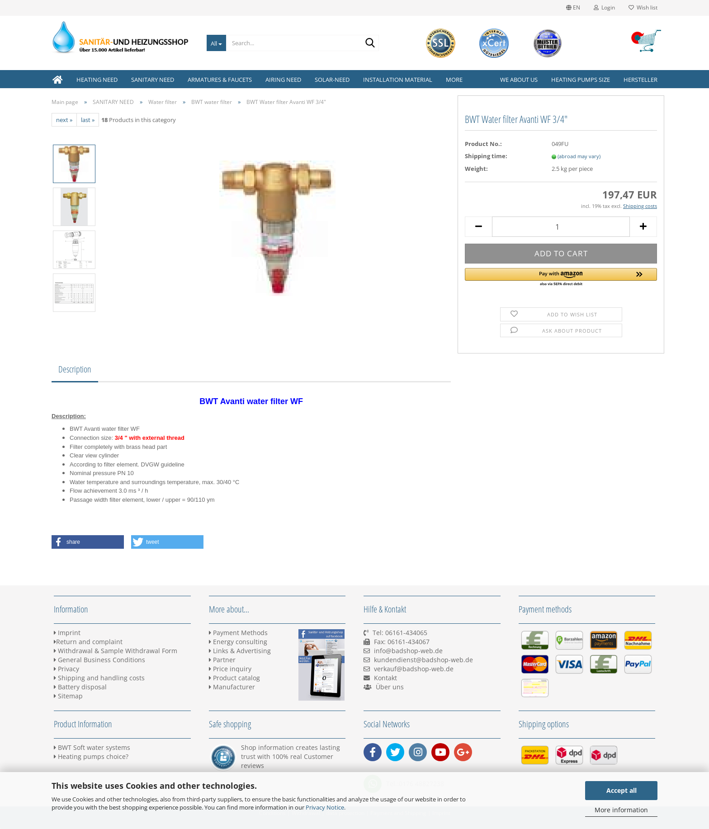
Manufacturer (232, 687)
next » (64, 120)
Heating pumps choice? (91, 756)
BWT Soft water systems (92, 747)
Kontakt (385, 678)
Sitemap (68, 696)
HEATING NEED (97, 79)
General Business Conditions (99, 659)
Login (604, 7)
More (454, 79)
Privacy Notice (325, 807)
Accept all (621, 790)
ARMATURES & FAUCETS (220, 79)
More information (621, 809)
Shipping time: (486, 156)
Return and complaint (88, 641)
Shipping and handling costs (99, 678)
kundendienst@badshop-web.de (423, 659)
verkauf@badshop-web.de (414, 668)
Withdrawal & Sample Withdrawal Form (115, 650)
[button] (561, 277)
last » (88, 120)
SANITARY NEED (152, 79)
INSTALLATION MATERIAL (397, 79)
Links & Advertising (240, 650)
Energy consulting (238, 641)
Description (74, 369)
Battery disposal (80, 687)
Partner (222, 659)
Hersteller (640, 79)
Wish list (643, 7)
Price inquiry (230, 668)
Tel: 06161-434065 (400, 632)
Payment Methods (238, 632)
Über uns (390, 687)
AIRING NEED (283, 79)
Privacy (66, 668)
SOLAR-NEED (332, 79)
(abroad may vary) (579, 156)
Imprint (67, 632)
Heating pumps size (580, 79)
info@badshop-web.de (408, 650)
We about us (519, 79)
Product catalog (234, 678)
